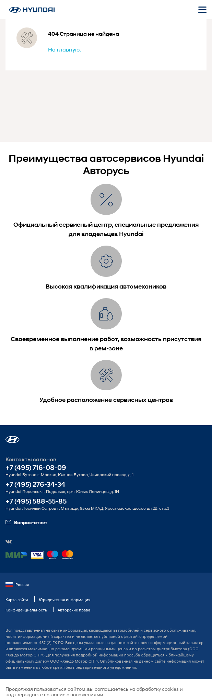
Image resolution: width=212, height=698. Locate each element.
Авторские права (74, 609)
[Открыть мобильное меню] (202, 9)
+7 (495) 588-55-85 (36, 501)
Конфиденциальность (26, 609)
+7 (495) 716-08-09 (35, 468)
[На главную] (32, 10)
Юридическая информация (64, 599)
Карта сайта (16, 599)
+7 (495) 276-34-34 (35, 484)
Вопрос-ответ (26, 522)
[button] (12, 439)
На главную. (64, 49)
